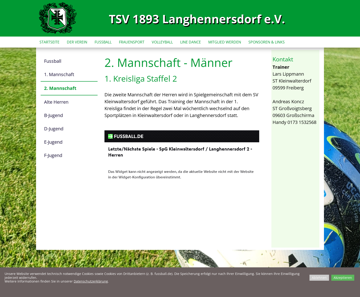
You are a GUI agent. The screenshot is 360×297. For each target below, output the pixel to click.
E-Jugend (53, 142)
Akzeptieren (343, 277)
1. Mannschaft (59, 74)
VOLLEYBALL (162, 42)
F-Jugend (53, 155)
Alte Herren (56, 102)
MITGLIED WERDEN (224, 42)
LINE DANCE (190, 42)
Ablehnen (319, 277)
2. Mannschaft (60, 88)
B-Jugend (53, 115)
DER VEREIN (77, 42)
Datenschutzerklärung (91, 281)
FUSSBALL (103, 42)
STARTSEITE (49, 42)
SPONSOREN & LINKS (266, 42)
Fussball (52, 61)
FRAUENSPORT (131, 42)
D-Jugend (53, 129)
